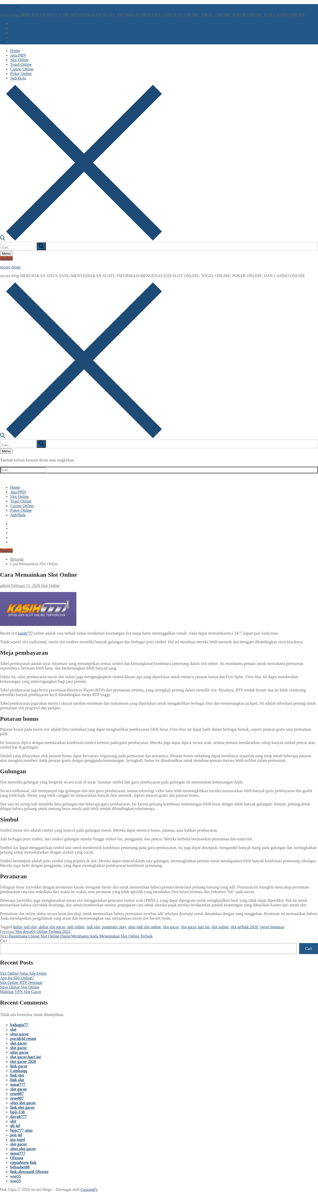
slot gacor (171, 927)
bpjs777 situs (21, 1130)
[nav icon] (6, 253)
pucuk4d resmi (23, 1038)
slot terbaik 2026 (244, 927)
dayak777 (18, 1116)
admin (5, 585)
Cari (3, 940)
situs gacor (19, 1034)
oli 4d (15, 1126)
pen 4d (16, 1135)
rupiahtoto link (23, 1162)
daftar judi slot (25, 927)
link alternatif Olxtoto (29, 1171)
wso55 (15, 1176)
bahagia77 (19, 1025)
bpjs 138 (17, 1112)
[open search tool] (81, 239)
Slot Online (50, 585)
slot (13, 1029)
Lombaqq (18, 1071)
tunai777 (17, 1084)
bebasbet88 (20, 1167)
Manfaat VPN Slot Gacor (20, 991)
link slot (17, 1075)
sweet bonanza (272, 927)
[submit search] (41, 246)
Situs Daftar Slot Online (19, 987)
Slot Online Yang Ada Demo (23, 973)
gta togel (17, 1139)
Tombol (6, 258)
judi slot (93, 927)
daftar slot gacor (52, 927)
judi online (76, 927)
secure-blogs (10, 6)
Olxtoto (16, 1158)
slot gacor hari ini (195, 927)
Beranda (17, 559)
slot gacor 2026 (23, 1061)
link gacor (19, 1066)
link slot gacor (22, 1107)
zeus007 (17, 1093)
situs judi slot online (144, 927)
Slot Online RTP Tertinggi (21, 982)
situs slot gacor (23, 1103)
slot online (220, 927)
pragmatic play (114, 927)
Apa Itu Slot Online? (17, 978)
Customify (89, 1189)
